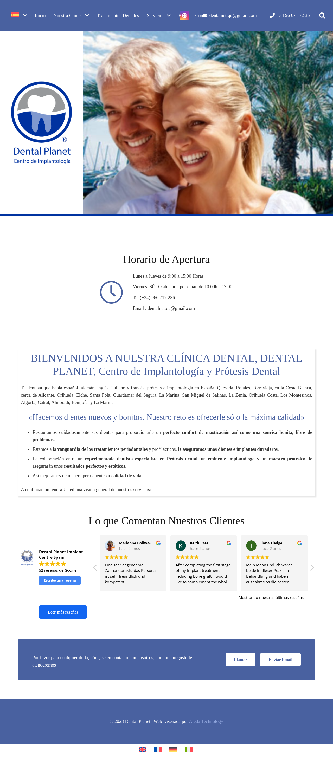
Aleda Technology (206, 721)
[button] (322, 15)
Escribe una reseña (60, 580)
